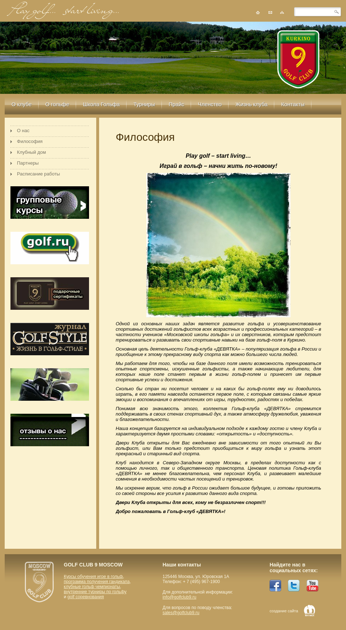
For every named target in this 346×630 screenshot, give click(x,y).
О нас (23, 130)
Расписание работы (38, 174)
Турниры (144, 104)
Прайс (176, 104)
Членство (210, 104)
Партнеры (28, 163)
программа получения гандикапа (97, 581)
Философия (30, 141)
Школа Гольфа (101, 104)
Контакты (293, 104)
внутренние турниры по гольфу (95, 591)
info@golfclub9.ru (179, 597)
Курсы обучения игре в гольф (93, 576)
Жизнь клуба (251, 104)
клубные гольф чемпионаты (92, 586)
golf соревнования (85, 596)
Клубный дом (31, 152)
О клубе (22, 104)
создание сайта (284, 611)
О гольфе (57, 104)
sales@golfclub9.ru (181, 612)
